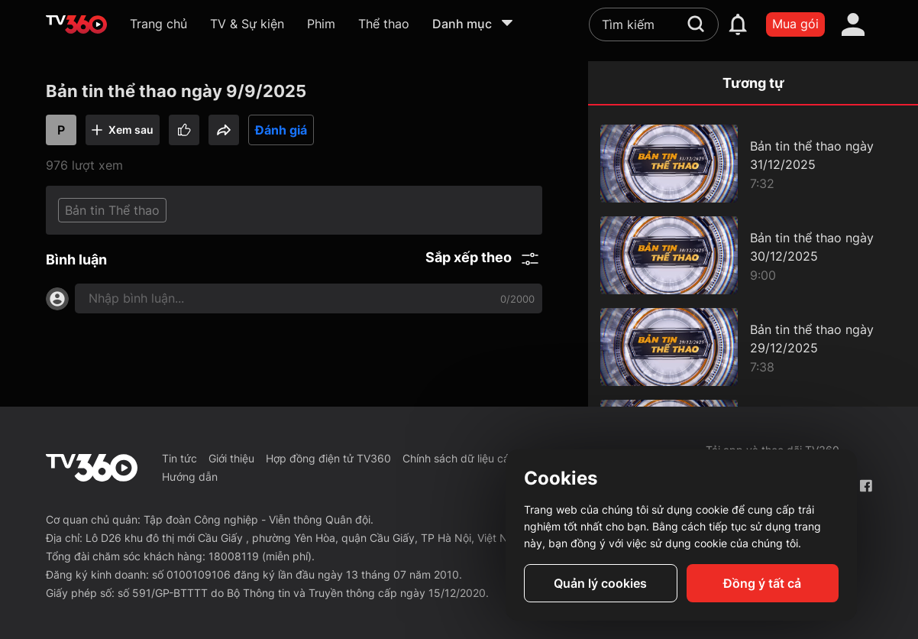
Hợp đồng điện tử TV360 (328, 458)
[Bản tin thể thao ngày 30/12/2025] (753, 255)
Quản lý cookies (600, 583)
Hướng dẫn (190, 476)
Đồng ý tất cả (762, 583)
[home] (76, 24)
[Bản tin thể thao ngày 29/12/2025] (753, 347)
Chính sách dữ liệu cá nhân (469, 458)
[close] (889, 45)
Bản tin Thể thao (112, 210)
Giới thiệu (231, 458)
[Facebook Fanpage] (865, 485)
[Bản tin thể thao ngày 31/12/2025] (753, 163)
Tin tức (179, 458)
